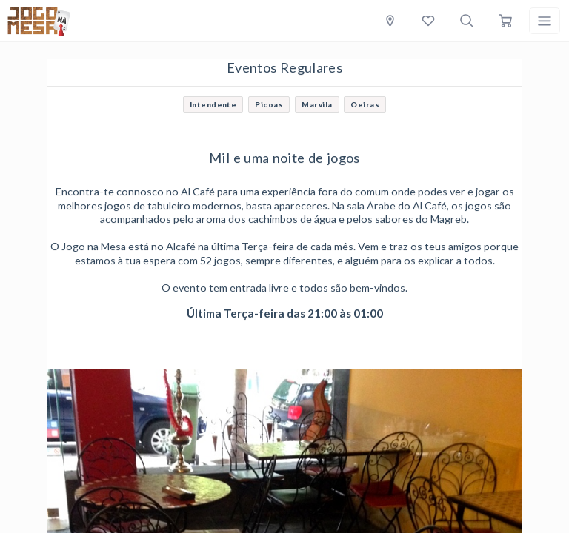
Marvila (317, 104)
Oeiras (364, 104)
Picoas (269, 104)
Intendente (213, 104)
